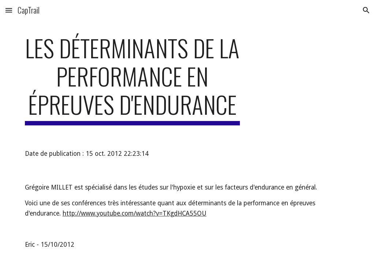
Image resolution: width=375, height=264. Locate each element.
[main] (132, 79)
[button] (9, 10)
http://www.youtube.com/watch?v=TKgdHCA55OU (135, 213)
